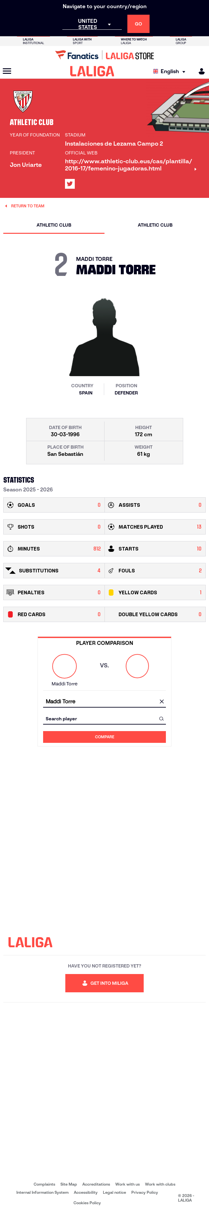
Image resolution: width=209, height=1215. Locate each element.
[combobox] (104, 701)
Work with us (127, 1184)
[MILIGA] (199, 71)
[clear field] (161, 701)
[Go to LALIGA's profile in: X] (70, 184)
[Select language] (171, 71)
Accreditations (96, 1184)
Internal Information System (42, 1192)
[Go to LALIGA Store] (104, 54)
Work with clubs (160, 1184)
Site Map (68, 1184)
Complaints (44, 1184)
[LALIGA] (92, 71)
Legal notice (114, 1192)
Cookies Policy (87, 1203)
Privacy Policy (144, 1192)
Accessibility (86, 1192)
